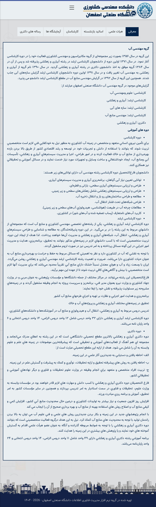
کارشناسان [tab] (72, 31)
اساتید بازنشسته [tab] (93, 31)
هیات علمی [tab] (116, 31)
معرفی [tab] (132, 31)
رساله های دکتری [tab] (30, 31)
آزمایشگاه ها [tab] (53, 31)
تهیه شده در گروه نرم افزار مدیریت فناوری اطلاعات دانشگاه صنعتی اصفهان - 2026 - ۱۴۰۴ (78, 500)
